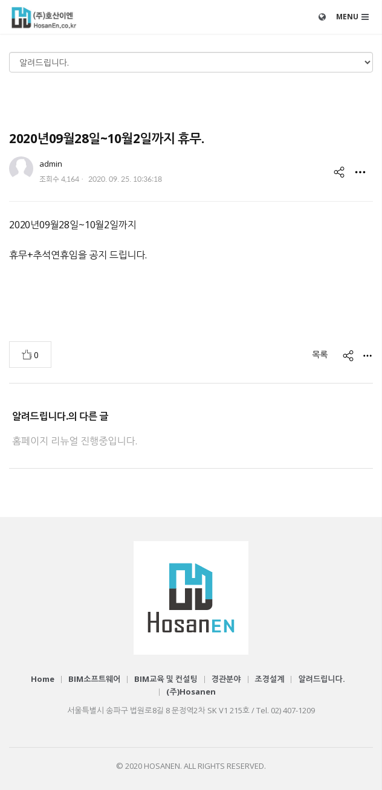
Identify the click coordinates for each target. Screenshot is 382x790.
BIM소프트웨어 (94, 678)
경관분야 (226, 678)
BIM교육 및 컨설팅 (165, 678)
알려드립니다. (321, 678)
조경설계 (270, 678)
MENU (347, 16)
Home (42, 678)
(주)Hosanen (190, 691)
